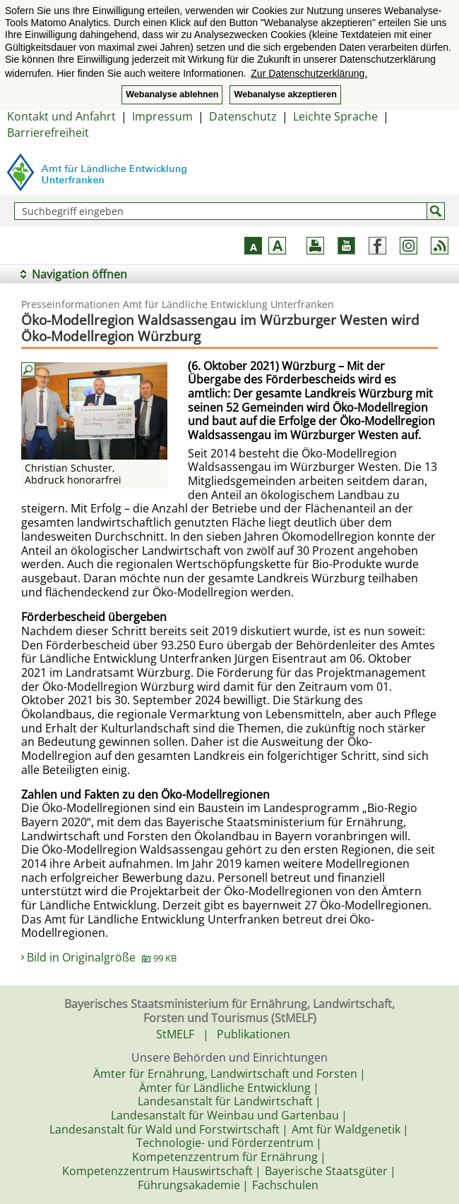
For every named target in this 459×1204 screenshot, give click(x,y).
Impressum (162, 116)
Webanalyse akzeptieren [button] (285, 94)
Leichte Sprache (335, 116)
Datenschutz (243, 116)
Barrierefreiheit (48, 132)
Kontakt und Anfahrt (61, 116)
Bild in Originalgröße (102, 957)
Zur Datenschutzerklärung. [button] (309, 73)
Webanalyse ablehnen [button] (172, 94)
